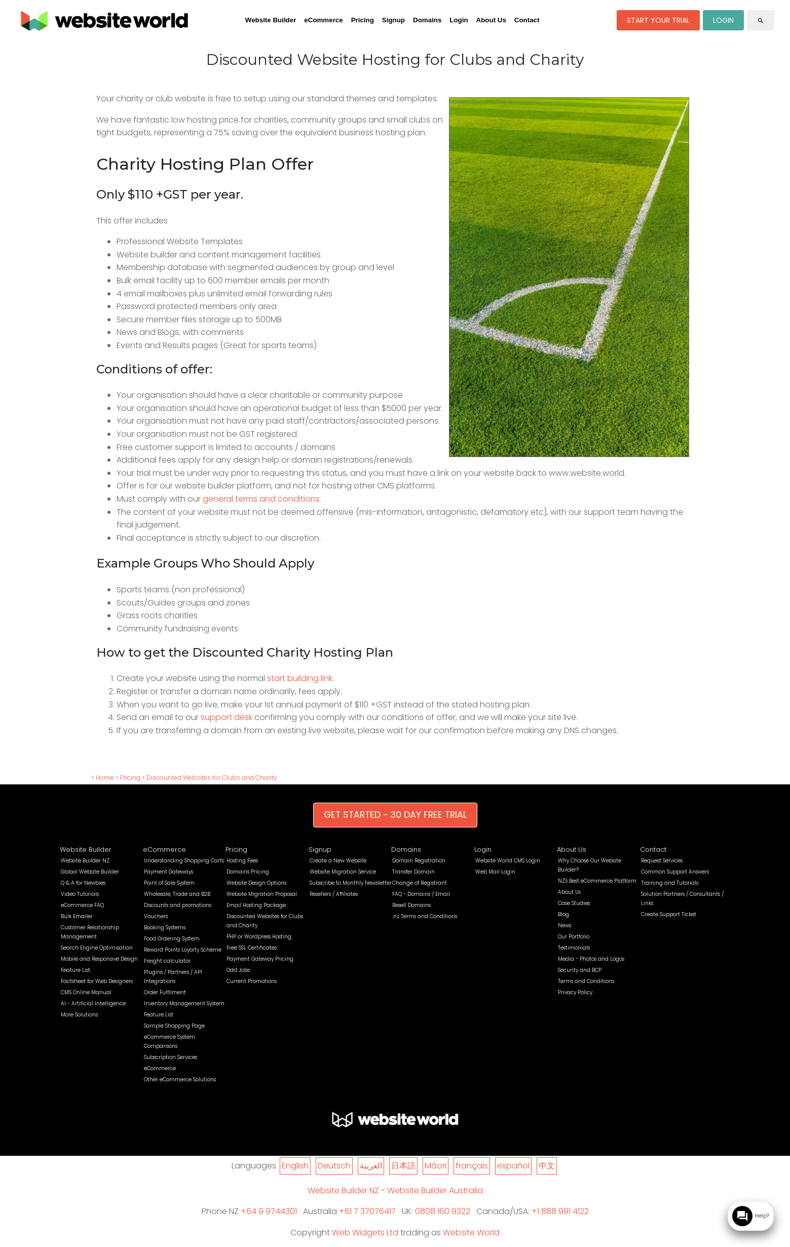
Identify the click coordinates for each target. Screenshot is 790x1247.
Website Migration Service (343, 872)
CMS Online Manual (86, 992)
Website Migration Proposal (262, 894)
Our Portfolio (573, 936)
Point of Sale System (169, 883)
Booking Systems (164, 927)
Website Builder (270, 20)
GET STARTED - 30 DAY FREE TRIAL (395, 815)
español (513, 1166)
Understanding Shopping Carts (184, 860)
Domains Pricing (248, 872)
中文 (547, 1166)
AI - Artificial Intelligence (93, 1003)
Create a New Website (338, 860)
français (472, 1166)
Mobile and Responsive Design (99, 959)
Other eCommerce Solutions (180, 1079)
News (564, 925)
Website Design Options (256, 883)
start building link (299, 678)
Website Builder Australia (435, 1190)
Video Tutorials (80, 894)
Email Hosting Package (256, 905)
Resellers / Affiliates (334, 894)
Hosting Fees (242, 860)
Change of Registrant (419, 883)
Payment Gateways (168, 872)
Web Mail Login (495, 872)
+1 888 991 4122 (560, 1211)
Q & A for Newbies (83, 883)
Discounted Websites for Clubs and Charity (211, 777)
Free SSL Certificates (252, 948)
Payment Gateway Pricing (260, 959)
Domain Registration (418, 860)
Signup (393, 20)
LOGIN (723, 20)
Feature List (75, 970)
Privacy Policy (575, 992)
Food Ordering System (172, 938)
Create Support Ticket (668, 914)
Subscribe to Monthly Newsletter (351, 883)
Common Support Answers (675, 872)
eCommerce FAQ (82, 905)
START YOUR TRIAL (658, 20)
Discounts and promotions (177, 905)
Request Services (662, 860)
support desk (226, 717)
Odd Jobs (238, 970)
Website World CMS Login (507, 860)
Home (105, 777)
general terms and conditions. (262, 499)
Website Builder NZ (85, 860)
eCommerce (323, 20)
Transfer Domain (413, 872)
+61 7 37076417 (367, 1211)
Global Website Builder (90, 872)
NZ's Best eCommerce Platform (597, 881)
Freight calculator (167, 961)
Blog (563, 914)
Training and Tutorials (669, 883)
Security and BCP (579, 970)
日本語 (403, 1166)
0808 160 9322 (442, 1211)
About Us (491, 20)
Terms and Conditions (586, 981)
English (295, 1166)
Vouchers (156, 916)
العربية (371, 1166)
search (760, 20)
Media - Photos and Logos (591, 959)
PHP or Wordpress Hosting (259, 936)
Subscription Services (170, 1057)
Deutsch (334, 1166)
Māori (435, 1166)
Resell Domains (411, 905)
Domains (427, 20)
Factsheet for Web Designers (97, 981)
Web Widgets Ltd (365, 1232)
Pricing (362, 20)
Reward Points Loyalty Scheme (182, 950)
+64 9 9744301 (269, 1211)
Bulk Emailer (77, 916)
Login (458, 20)
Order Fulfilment (165, 992)
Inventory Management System (184, 1003)
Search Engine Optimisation (97, 948)
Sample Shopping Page (174, 1026)
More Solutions (79, 1014)
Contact (527, 20)
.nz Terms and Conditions (424, 916)
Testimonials (574, 948)
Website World (471, 1232)
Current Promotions (252, 981)
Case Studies (574, 903)
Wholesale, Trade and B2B (177, 894)
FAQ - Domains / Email (421, 894)
